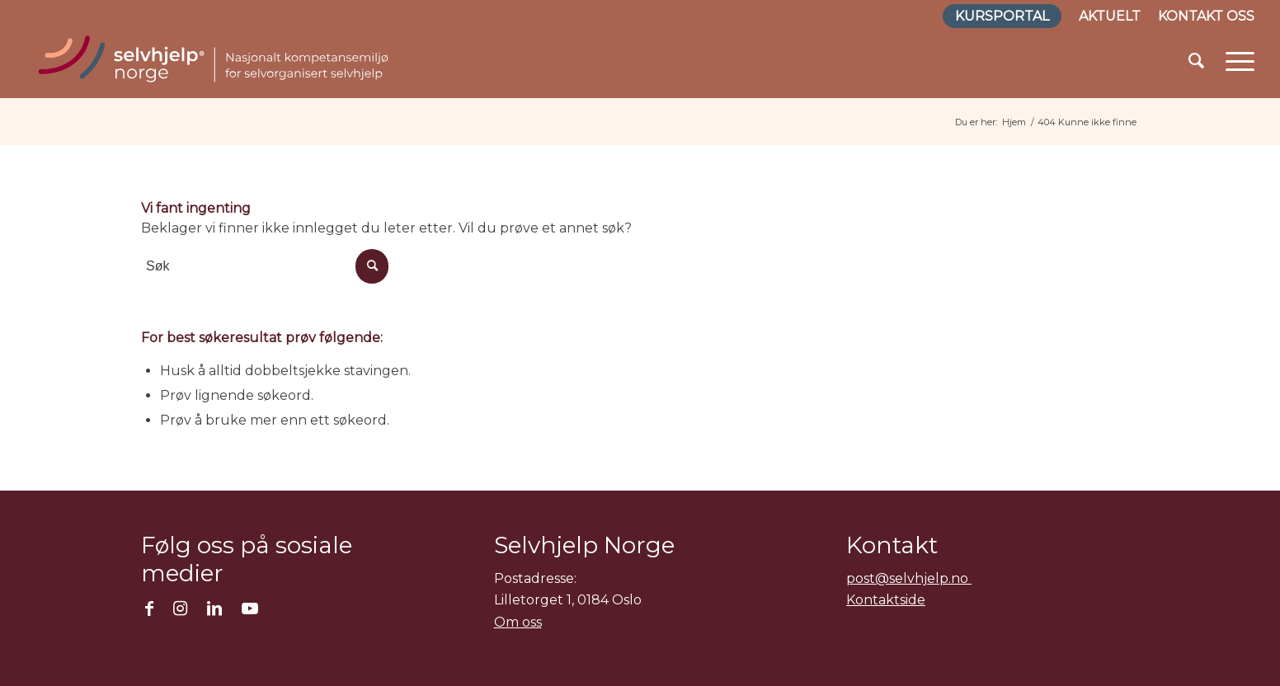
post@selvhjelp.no (909, 578)
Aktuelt (1110, 16)
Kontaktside (885, 600)
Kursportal (1002, 16)
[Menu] (1234, 61)
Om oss (518, 622)
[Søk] (1196, 61)
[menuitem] (1002, 16)
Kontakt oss (1206, 16)
